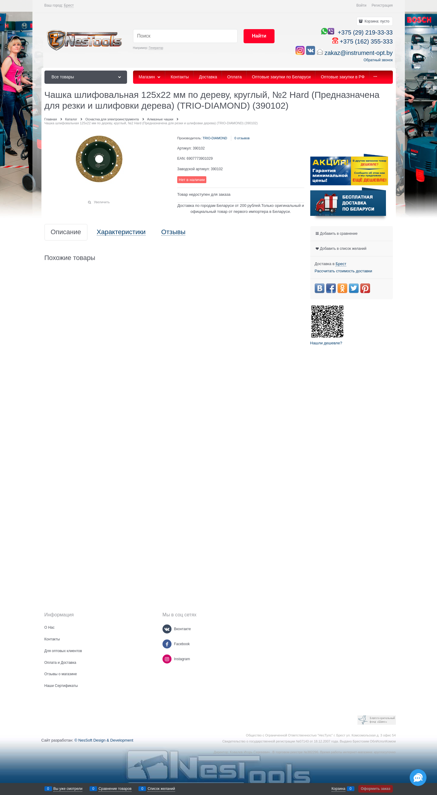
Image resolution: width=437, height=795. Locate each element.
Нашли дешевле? (326, 343)
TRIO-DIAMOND (214, 138)
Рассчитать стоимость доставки (343, 271)
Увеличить (102, 202)
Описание (66, 232)
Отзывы (173, 232)
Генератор (156, 48)
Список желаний (161, 788)
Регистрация (382, 5)
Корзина (338, 788)
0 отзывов (242, 138)
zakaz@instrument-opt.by (358, 53)
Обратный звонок (378, 60)
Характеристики (121, 232)
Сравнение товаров (115, 788)
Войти (361, 5)
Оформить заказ (375, 789)
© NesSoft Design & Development (103, 740)
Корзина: (376, 21)
